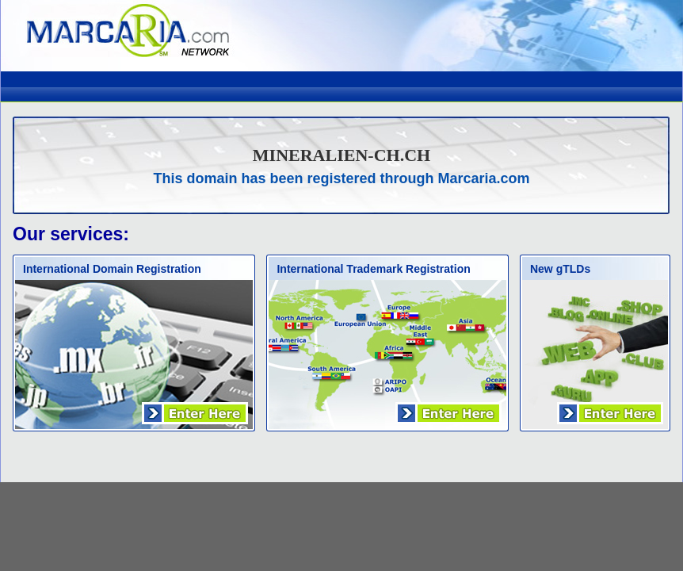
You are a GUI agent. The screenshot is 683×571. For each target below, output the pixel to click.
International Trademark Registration (373, 269)
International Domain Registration (112, 269)
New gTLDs (560, 269)
